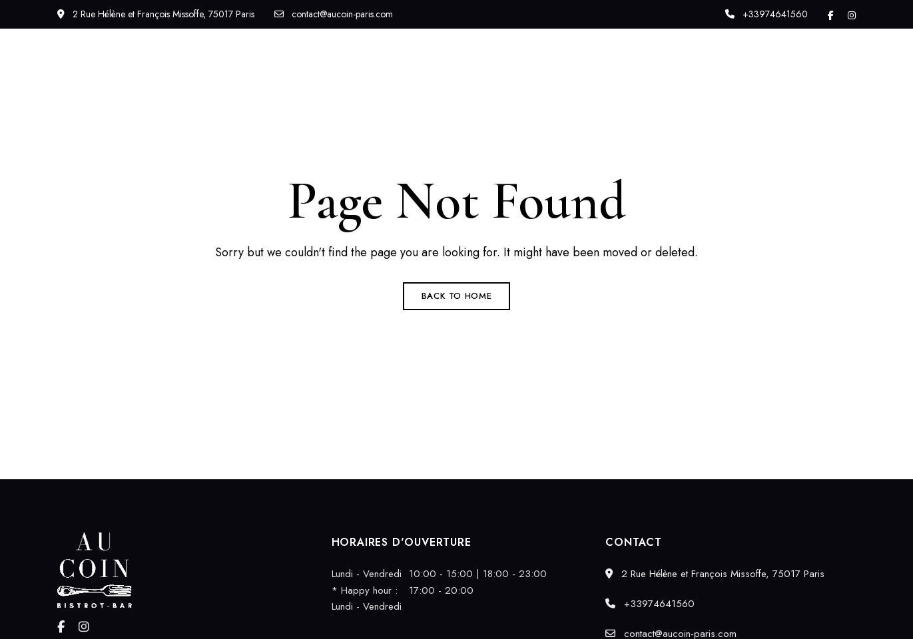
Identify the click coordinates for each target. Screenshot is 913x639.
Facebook (831, 15)
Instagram (852, 15)
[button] (804, 76)
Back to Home (457, 296)
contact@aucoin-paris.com (333, 14)
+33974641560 (766, 14)
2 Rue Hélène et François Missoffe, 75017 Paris (155, 14)
